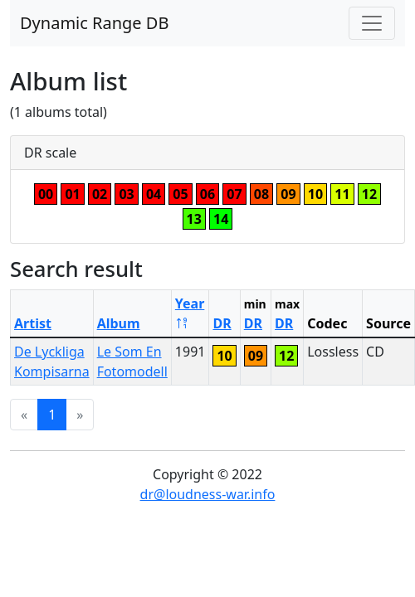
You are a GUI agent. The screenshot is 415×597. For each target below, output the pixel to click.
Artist (32, 323)
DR (221, 323)
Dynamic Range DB (94, 23)
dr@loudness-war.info (208, 494)
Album (118, 323)
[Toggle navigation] (372, 23)
